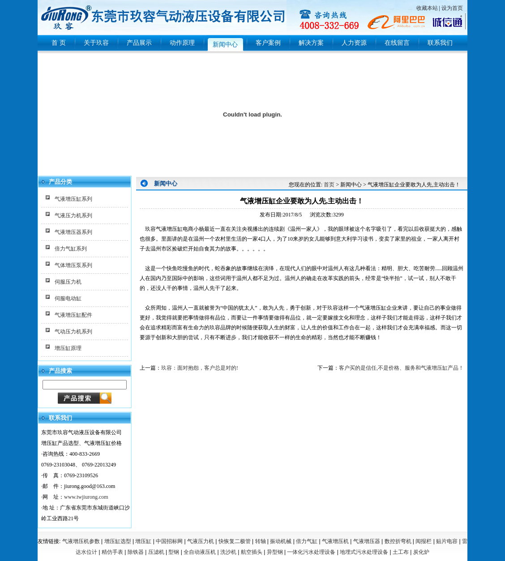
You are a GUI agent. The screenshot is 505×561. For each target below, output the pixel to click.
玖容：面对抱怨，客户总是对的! (199, 368)
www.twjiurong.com (86, 497)
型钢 (173, 552)
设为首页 (452, 8)
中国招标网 (169, 541)
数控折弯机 (398, 541)
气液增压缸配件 (73, 315)
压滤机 (156, 552)
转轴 (260, 541)
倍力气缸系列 (71, 249)
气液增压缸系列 (73, 199)
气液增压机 (335, 541)
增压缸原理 (68, 348)
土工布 (401, 552)
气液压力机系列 (73, 215)
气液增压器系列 (73, 232)
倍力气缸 (306, 541)
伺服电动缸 (68, 298)
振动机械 (280, 541)
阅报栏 (423, 541)
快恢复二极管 (234, 541)
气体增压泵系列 (73, 265)
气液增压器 (366, 541)
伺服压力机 (68, 282)
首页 (329, 184)
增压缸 (143, 541)
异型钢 (275, 552)
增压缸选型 (117, 541)
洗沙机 (228, 552)
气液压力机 (200, 541)
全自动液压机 (200, 552)
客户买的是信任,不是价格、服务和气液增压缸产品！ (401, 368)
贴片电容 (447, 541)
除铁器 (136, 552)
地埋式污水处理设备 (364, 552)
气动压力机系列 (73, 331)
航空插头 (251, 552)
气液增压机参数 (81, 541)
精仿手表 (112, 552)
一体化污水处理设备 (311, 552)
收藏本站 (427, 8)
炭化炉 (421, 552)
